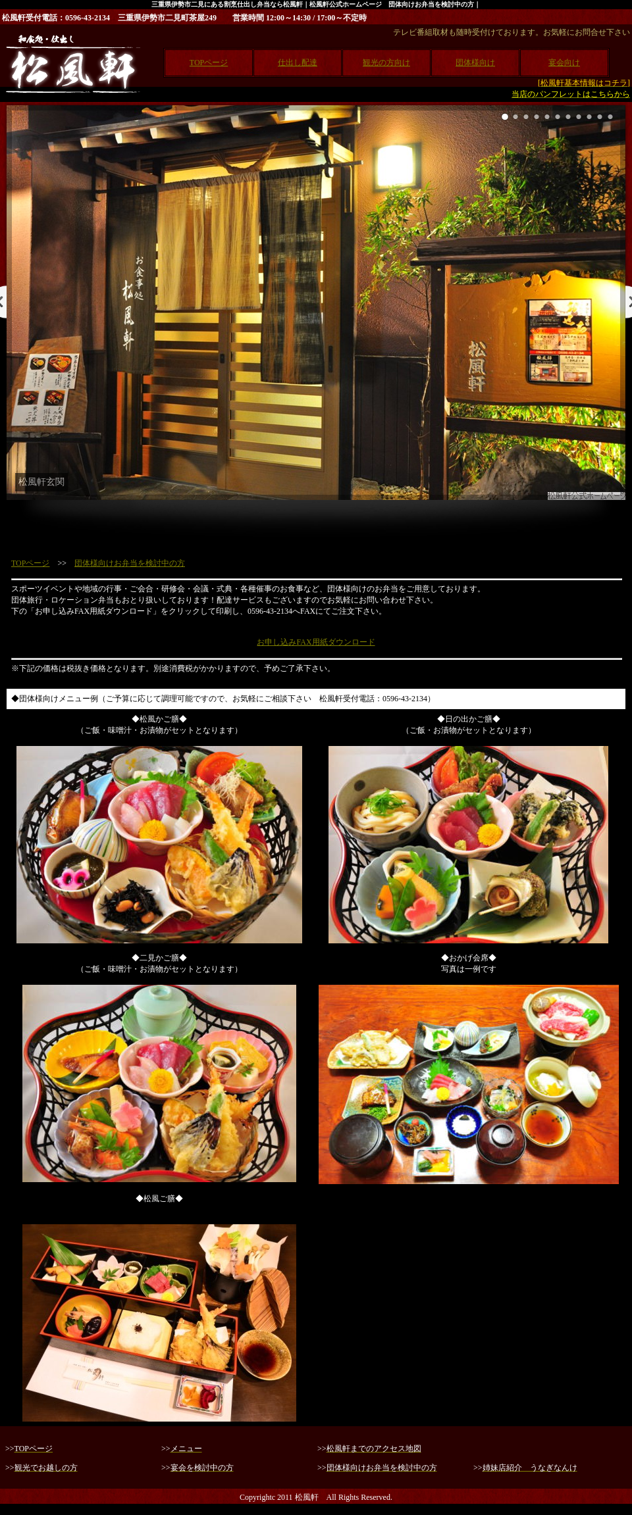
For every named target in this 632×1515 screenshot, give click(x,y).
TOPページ (209, 62)
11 (610, 117)
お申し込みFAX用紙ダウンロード (316, 642)
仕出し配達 (297, 62)
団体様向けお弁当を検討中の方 (129, 563)
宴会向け (564, 62)
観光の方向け (386, 62)
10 (599, 117)
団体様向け (475, 62)
